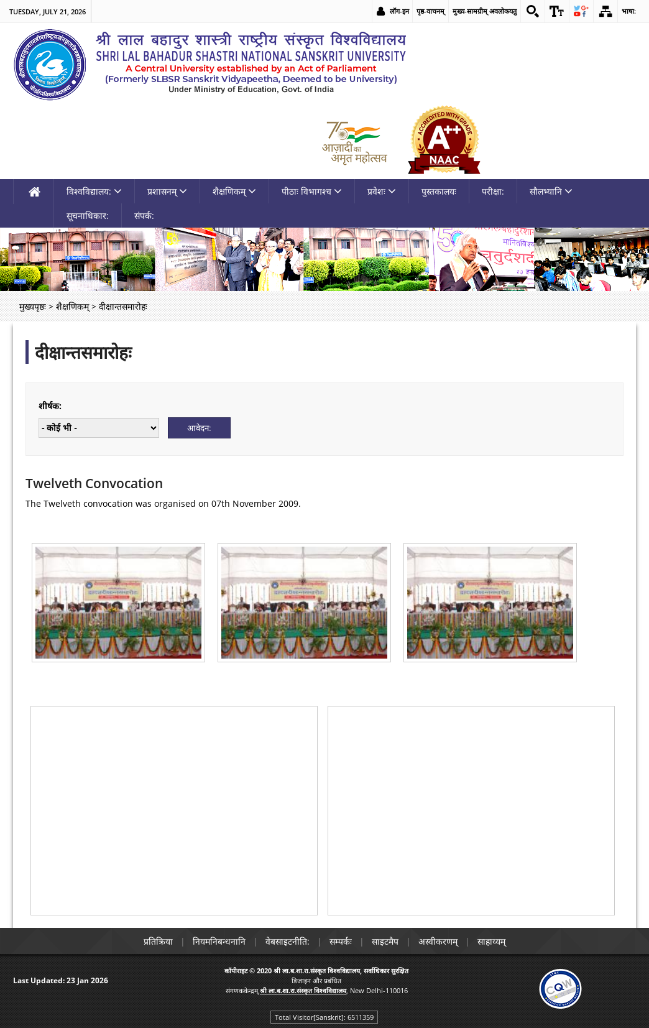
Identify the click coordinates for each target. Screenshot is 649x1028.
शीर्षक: (50, 406)
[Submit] (199, 427)
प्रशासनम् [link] (167, 191)
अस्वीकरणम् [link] (438, 941)
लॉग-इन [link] (399, 11)
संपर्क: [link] (144, 215)
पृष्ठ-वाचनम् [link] (430, 11)
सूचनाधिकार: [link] (88, 215)
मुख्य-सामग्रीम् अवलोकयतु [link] (485, 11)
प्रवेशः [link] (381, 191)
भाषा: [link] (629, 11)
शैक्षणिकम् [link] (234, 191)
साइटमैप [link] (385, 941)
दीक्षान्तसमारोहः (83, 352)
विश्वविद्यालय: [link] (94, 191)
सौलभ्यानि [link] (551, 191)
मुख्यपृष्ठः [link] (32, 306)
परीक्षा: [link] (493, 191)
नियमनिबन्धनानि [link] (219, 941)
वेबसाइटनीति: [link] (287, 941)
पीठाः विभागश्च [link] (312, 191)
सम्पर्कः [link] (340, 941)
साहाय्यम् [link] (491, 941)
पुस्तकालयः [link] (438, 191)
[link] (533, 11)
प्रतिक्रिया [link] (158, 941)
